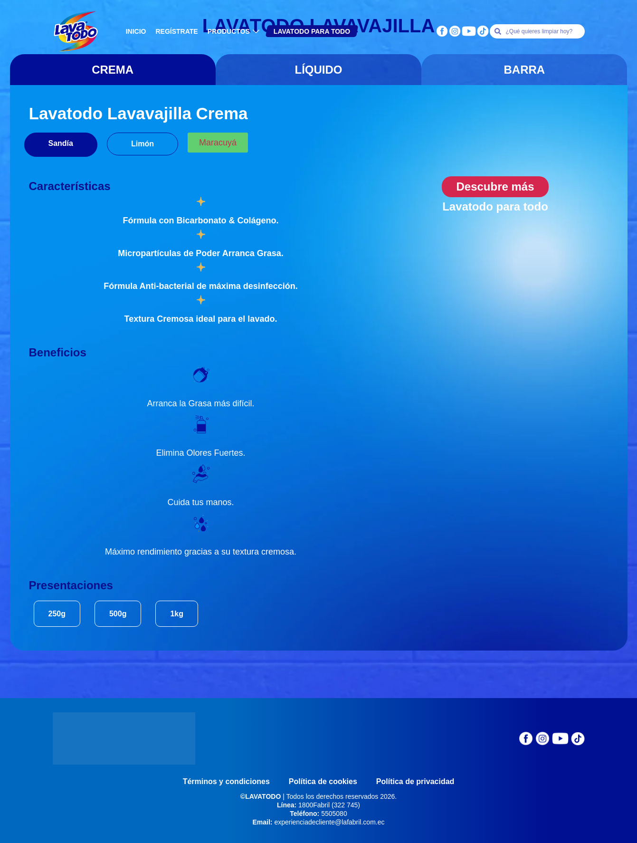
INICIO (136, 31)
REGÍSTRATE (176, 31)
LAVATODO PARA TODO (312, 31)
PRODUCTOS (235, 31)
